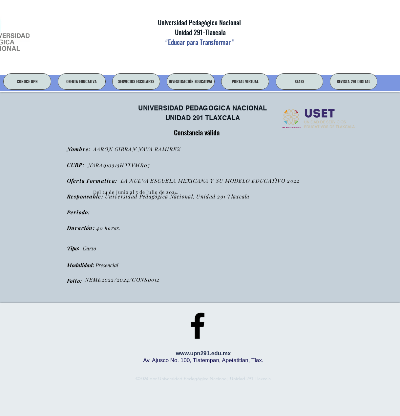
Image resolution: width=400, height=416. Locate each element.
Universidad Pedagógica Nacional (199, 22)
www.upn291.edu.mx (203, 353)
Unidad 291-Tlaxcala (199, 32)
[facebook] (197, 325)
